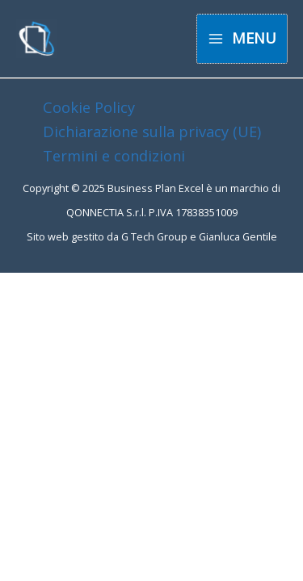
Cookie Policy (89, 107)
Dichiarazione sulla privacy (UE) (152, 131)
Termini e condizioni (114, 155)
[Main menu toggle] (242, 38)
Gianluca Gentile (238, 236)
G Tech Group (154, 236)
